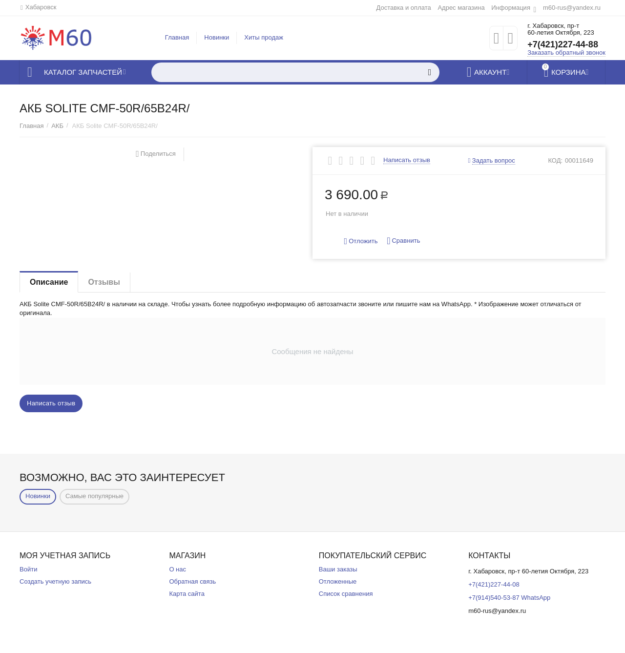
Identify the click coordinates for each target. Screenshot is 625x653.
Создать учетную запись (55, 581)
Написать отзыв (406, 160)
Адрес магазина (461, 7)
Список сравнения (346, 593)
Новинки (216, 37)
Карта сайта (187, 593)
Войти (28, 569)
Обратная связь (192, 581)
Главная (177, 37)
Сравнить (403, 241)
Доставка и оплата (403, 7)
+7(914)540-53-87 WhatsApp (509, 597)
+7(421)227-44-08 (494, 584)
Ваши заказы (338, 569)
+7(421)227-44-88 (562, 44)
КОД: (555, 160)
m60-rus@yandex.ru (572, 7)
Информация (510, 7)
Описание (49, 282)
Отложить (361, 241)
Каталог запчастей (83, 72)
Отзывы (104, 282)
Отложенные (338, 581)
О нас (177, 569)
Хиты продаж (263, 37)
